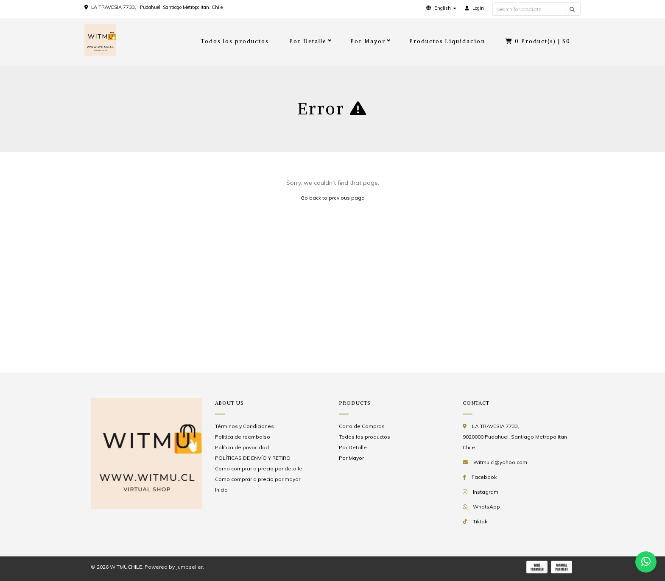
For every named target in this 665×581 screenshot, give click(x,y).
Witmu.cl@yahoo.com (500, 462)
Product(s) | (538, 41)
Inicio (221, 489)
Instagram (485, 492)
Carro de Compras (362, 426)
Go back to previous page (332, 198)
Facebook (484, 477)
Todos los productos (235, 41)
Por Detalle (308, 41)
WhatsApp (486, 506)
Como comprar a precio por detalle (258, 468)
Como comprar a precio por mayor (257, 479)
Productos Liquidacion (447, 41)
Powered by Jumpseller (174, 567)
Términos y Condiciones (244, 426)
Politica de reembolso (242, 437)
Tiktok (480, 521)
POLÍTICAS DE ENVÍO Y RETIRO (253, 458)
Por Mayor (368, 41)
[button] (441, 8)
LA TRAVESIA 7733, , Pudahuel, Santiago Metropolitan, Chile (157, 7)
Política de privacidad (242, 447)
